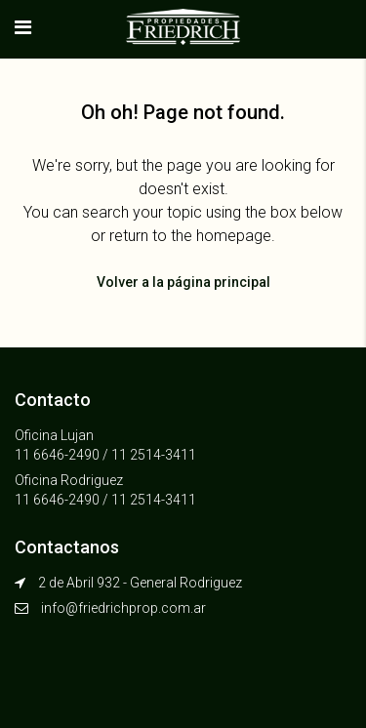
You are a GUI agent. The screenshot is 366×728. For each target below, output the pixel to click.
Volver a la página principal (183, 282)
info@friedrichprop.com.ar (123, 608)
